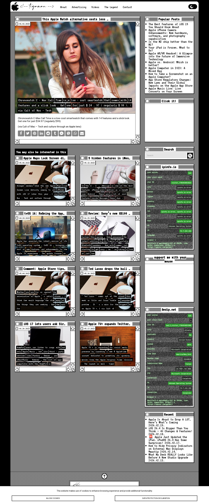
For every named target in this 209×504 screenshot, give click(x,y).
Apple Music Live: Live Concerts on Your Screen (165, 89)
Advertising (79, 7)
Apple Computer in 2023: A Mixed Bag (167, 69)
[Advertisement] (169, 122)
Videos (95, 7)
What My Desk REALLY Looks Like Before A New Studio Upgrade (170, 456)
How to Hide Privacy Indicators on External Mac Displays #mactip (170, 448)
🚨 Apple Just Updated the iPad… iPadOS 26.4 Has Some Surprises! (168, 440)
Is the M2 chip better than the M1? (170, 43)
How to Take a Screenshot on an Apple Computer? (170, 75)
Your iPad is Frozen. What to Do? (169, 48)
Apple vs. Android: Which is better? (168, 63)
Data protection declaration (156, 498)
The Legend (111, 7)
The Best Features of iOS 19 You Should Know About (168, 25)
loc (169, 211)
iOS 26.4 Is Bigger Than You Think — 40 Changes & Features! (170, 429)
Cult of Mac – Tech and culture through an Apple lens (51, 126)
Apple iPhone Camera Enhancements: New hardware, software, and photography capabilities (168, 34)
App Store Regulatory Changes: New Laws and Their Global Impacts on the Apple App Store (170, 82)
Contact (127, 7)
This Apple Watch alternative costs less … (75, 19)
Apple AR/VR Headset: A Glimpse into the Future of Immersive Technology (170, 56)
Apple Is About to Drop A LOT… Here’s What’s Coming (170, 420)
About (63, 7)
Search (190, 156)
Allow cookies (53, 498)
